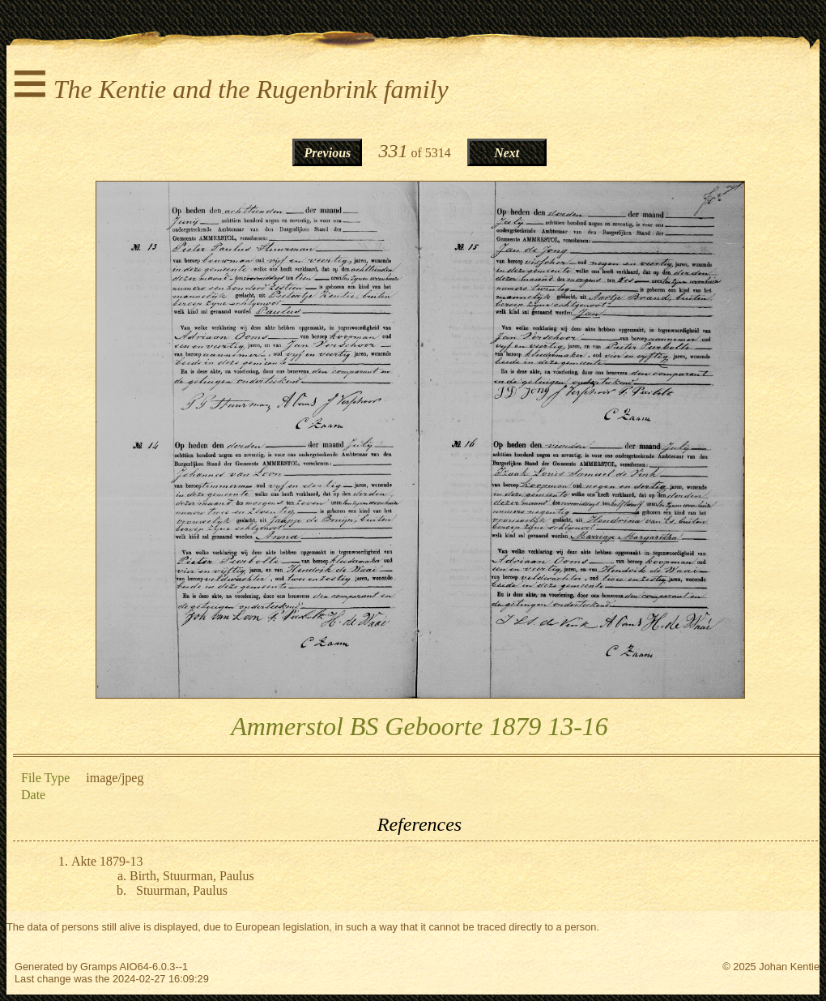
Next (506, 153)
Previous (327, 153)
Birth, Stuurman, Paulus (192, 876)
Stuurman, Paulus (182, 890)
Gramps (98, 966)
